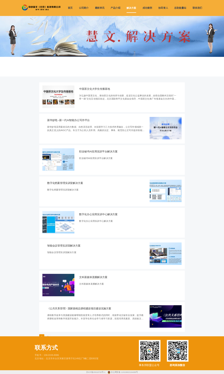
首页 (70, 8)
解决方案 (131, 8)
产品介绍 (115, 8)
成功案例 (147, 8)
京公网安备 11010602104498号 (124, 372)
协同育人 (163, 8)
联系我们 (197, 8)
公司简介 (83, 8)
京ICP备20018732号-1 (96, 372)
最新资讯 (99, 8)
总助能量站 (180, 8)
